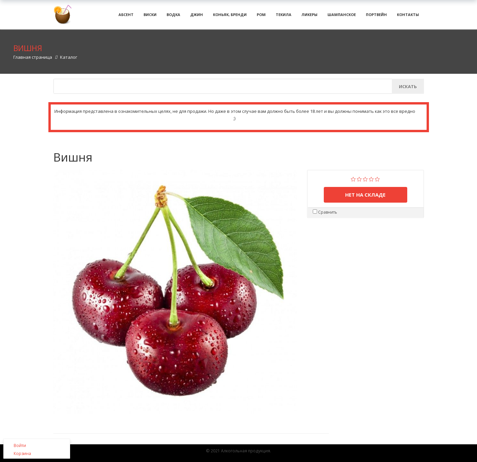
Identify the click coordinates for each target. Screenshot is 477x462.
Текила (283, 16)
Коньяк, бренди (230, 16)
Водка (173, 16)
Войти (20, 445)
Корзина (22, 453)
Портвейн (376, 16)
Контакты (408, 16)
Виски (150, 16)
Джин (196, 16)
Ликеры (309, 16)
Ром (261, 16)
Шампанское (341, 16)
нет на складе (365, 198)
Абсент (126, 16)
